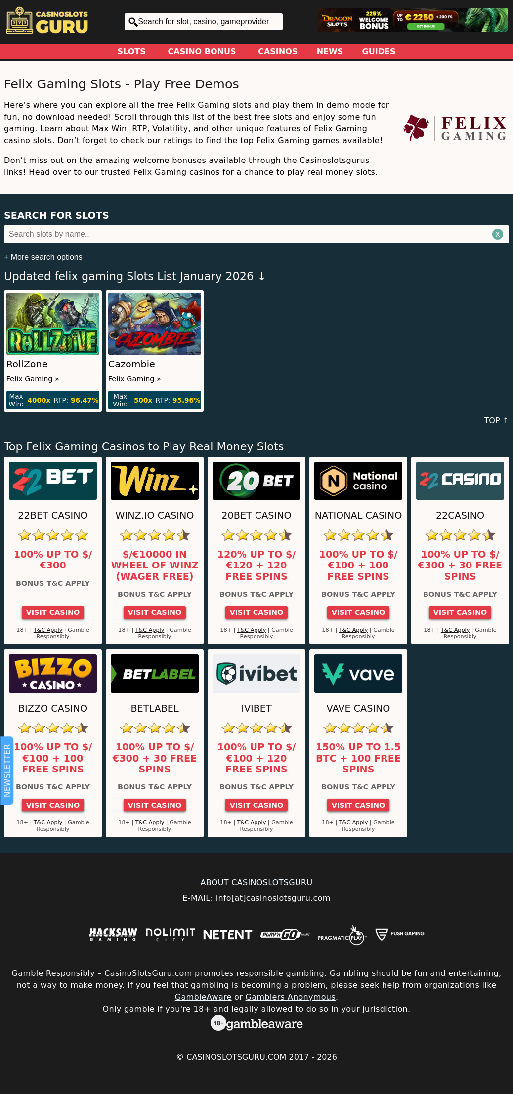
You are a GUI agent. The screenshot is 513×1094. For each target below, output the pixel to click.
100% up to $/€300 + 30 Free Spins (460, 565)
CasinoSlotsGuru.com (236, 1057)
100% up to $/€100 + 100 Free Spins (358, 565)
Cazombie (131, 364)
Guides (379, 51)
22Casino (460, 515)
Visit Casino (53, 612)
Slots (132, 51)
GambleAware (203, 997)
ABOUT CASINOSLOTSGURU (256, 882)
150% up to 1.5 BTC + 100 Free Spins (358, 758)
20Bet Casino (256, 515)
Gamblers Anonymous (291, 997)
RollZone (27, 364)
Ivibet (256, 708)
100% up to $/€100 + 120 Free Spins (256, 758)
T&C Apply (48, 630)
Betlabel (154, 708)
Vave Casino (358, 708)
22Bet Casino (52, 515)
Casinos (278, 51)
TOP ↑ (496, 420)
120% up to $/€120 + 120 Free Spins (256, 565)
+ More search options (43, 257)
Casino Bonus (202, 51)
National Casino (358, 515)
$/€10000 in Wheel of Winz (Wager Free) (155, 565)
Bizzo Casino (52, 708)
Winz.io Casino (155, 515)
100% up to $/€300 (53, 560)
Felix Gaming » (32, 379)
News (330, 51)
